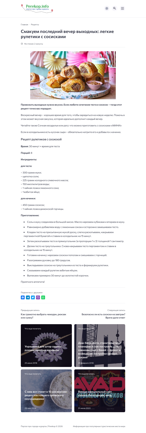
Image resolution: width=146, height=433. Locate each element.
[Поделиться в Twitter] (33, 297)
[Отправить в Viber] (38, 297)
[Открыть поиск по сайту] (114, 8)
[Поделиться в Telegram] (28, 297)
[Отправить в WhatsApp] (43, 297)
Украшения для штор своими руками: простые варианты (43, 348)
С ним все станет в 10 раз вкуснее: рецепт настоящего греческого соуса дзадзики (46, 395)
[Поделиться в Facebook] (23, 297)
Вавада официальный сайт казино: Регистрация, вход (95, 393)
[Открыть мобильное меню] (122, 8)
